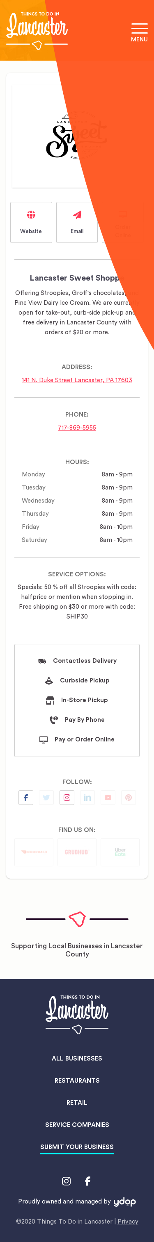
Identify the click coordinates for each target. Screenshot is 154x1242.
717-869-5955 (77, 428)
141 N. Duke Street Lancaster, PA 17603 (77, 380)
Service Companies (77, 1125)
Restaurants (77, 1081)
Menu (139, 40)
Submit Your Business (77, 1147)
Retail (77, 1103)
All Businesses (77, 1059)
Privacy (127, 1222)
